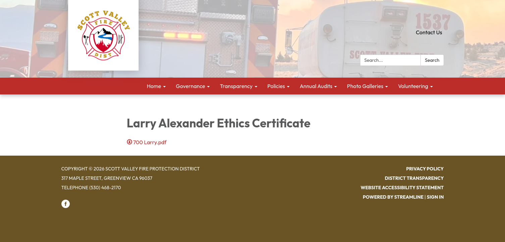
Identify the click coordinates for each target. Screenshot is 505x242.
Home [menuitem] (154, 86)
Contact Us (429, 32)
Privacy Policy (425, 169)
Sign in (435, 197)
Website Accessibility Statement (402, 188)
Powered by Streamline (393, 197)
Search (432, 60)
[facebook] (65, 206)
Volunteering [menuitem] (413, 86)
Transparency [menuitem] (236, 86)
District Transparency (414, 178)
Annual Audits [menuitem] (316, 86)
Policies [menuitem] (276, 86)
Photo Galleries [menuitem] (365, 86)
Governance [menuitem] (190, 86)
